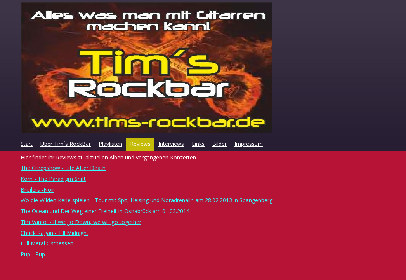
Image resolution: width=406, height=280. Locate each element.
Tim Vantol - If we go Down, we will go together (81, 222)
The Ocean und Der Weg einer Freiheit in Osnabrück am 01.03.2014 (105, 211)
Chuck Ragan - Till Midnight (54, 232)
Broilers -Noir (37, 189)
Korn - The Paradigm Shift (53, 178)
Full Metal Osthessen (47, 243)
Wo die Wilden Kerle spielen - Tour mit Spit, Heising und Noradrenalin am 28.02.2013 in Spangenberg (146, 200)
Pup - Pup (33, 254)
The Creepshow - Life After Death (63, 168)
